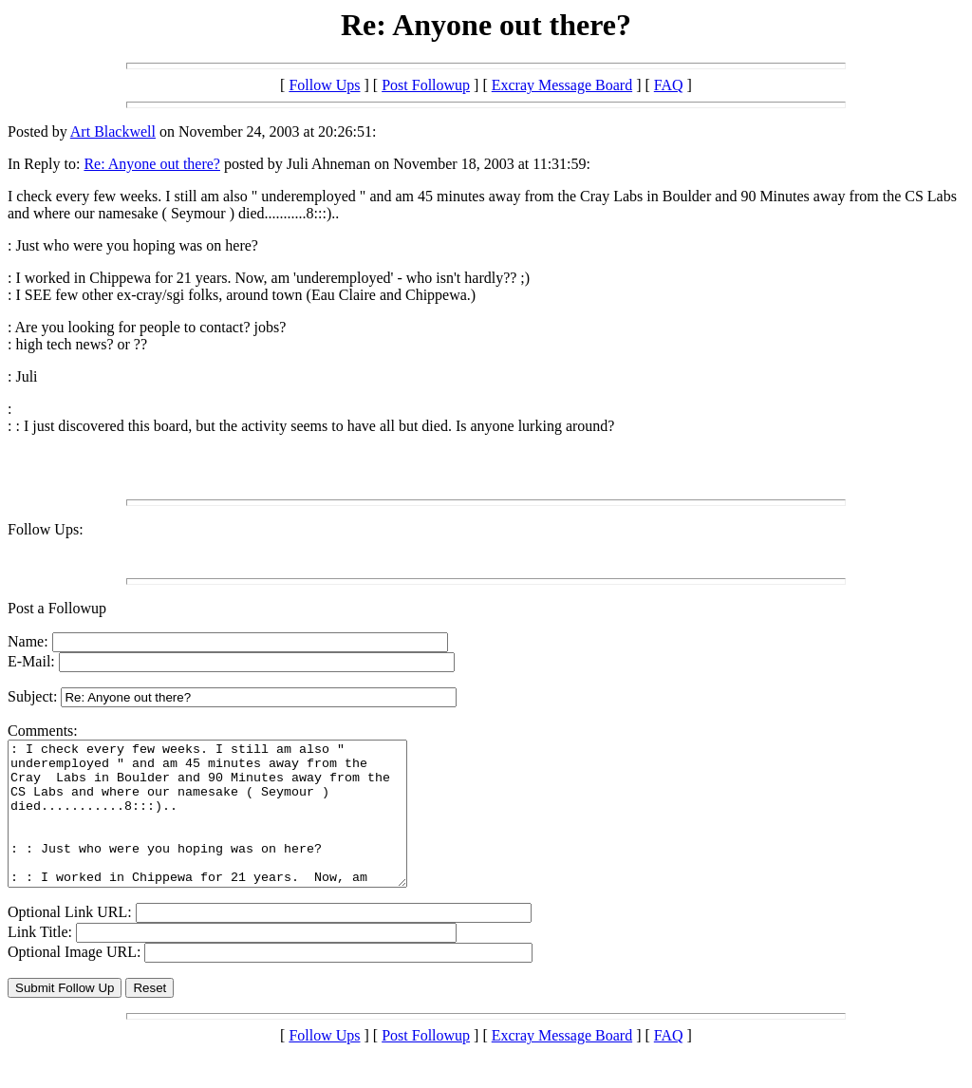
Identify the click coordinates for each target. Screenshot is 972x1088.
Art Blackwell (113, 131)
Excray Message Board (562, 85)
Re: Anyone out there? (152, 164)
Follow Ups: (46, 529)
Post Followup (426, 85)
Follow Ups (324, 85)
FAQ (668, 85)
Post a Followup (57, 608)
